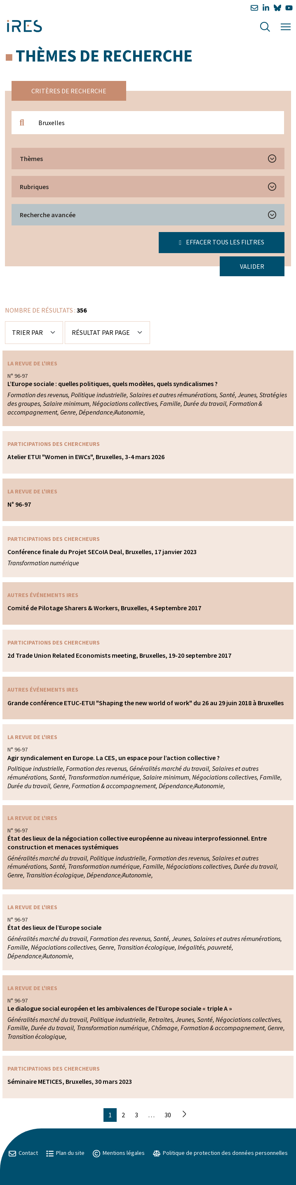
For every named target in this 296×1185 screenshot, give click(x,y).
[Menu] (286, 25)
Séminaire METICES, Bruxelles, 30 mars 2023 (69, 1081)
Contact (23, 1153)
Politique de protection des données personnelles (220, 1153)
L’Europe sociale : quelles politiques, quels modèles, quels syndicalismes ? (112, 383)
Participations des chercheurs (53, 444)
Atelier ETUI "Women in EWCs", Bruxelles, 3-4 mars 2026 (85, 457)
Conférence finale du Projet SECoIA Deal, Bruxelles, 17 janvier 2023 (102, 551)
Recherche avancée (47, 215)
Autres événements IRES (42, 595)
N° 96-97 (19, 504)
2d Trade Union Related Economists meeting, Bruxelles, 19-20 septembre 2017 (119, 655)
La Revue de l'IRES (32, 363)
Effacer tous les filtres (221, 242)
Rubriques (34, 186)
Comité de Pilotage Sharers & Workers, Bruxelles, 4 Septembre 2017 (104, 608)
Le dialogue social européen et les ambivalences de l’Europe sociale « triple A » (119, 1008)
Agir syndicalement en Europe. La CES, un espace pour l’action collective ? (113, 758)
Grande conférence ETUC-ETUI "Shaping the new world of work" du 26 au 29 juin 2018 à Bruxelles (145, 703)
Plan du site (65, 1153)
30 (167, 1115)
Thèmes (31, 158)
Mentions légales (119, 1153)
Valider (252, 266)
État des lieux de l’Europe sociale (54, 927)
